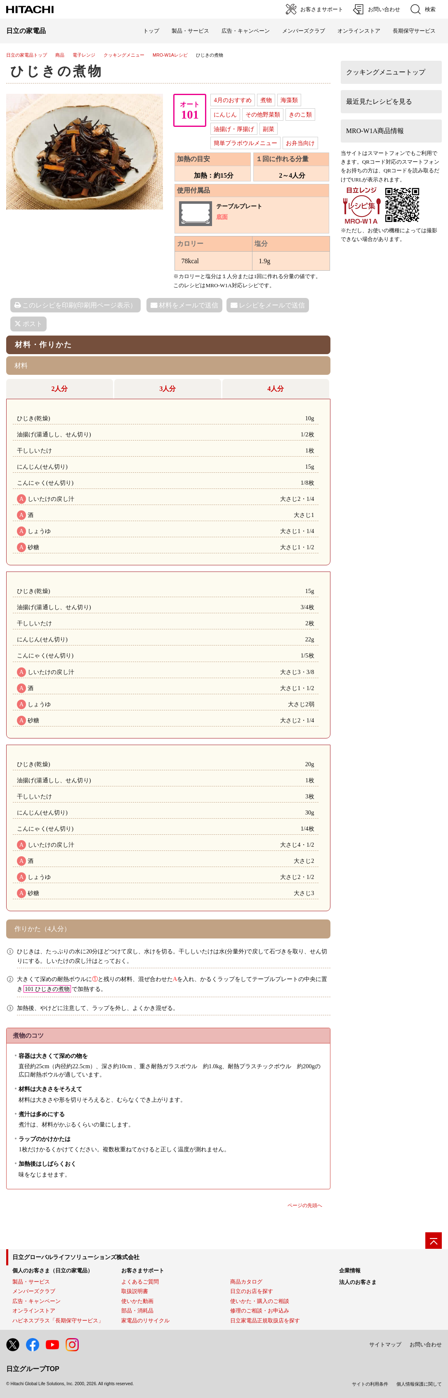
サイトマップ (385, 1344)
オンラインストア (358, 31)
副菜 (268, 129)
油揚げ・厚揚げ (234, 129)
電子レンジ (84, 54)
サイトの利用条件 (370, 1383)
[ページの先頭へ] (433, 1240)
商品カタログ (246, 1282)
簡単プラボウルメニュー (245, 143)
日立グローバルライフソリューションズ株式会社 (75, 1257)
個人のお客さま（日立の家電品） (52, 1270)
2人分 (59, 388)
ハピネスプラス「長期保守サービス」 (58, 1320)
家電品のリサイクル (145, 1320)
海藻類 (289, 100)
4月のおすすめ (232, 100)
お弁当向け (300, 143)
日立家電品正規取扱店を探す (265, 1320)
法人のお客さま (358, 1282)
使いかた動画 (137, 1301)
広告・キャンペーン (36, 1301)
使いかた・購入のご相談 (259, 1301)
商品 (59, 54)
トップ (151, 31)
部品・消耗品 (137, 1310)
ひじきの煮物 (56, 71)
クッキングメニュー (124, 54)
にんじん (225, 114)
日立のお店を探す (251, 1291)
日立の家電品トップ (26, 54)
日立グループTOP (32, 1368)
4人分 (275, 388)
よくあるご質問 (140, 1282)
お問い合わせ (426, 1344)
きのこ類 (300, 114)
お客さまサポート (142, 1270)
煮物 (266, 100)
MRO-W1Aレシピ (170, 54)
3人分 (167, 388)
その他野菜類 (262, 114)
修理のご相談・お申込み (259, 1310)
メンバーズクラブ (303, 31)
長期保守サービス (414, 31)
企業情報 (350, 1270)
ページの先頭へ (305, 1205)
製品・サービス (31, 1282)
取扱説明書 (134, 1291)
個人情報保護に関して (419, 1383)
